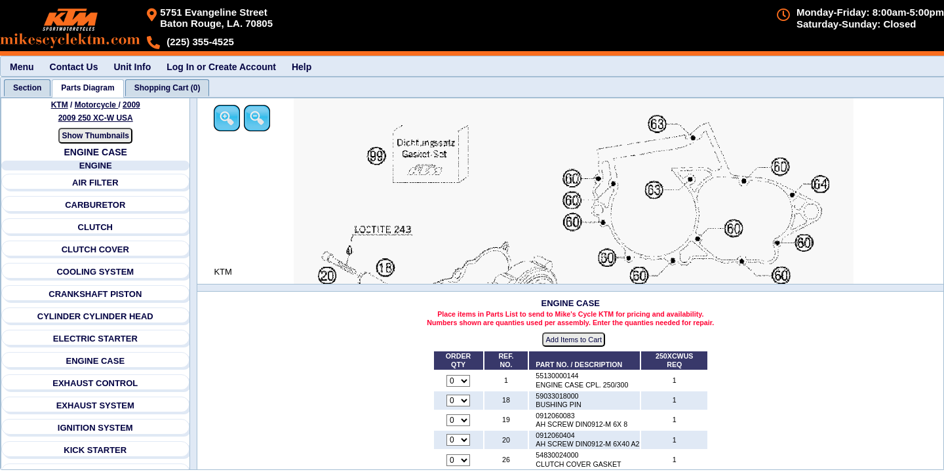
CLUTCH (95, 227)
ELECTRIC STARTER (95, 339)
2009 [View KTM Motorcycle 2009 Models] (131, 104)
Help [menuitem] (301, 67)
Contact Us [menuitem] (74, 67)
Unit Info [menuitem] (132, 67)
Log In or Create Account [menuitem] (221, 67)
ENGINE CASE (95, 361)
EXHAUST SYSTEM (95, 405)
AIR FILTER (95, 182)
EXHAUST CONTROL (95, 383)
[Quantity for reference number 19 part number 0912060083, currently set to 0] (459, 421)
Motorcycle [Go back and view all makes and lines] (97, 104)
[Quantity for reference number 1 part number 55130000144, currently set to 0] (459, 381)
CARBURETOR (95, 205)
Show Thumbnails (96, 135)
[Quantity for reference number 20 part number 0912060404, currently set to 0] (459, 440)
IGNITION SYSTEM (95, 428)
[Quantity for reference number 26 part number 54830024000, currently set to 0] (459, 460)
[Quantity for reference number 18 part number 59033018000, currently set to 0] (459, 400)
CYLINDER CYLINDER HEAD (95, 316)
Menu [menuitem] (22, 67)
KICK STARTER (95, 450)
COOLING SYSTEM (95, 272)
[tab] (27, 87)
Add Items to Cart (575, 340)
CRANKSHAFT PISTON (95, 294)
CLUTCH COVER (95, 249)
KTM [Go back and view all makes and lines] (59, 104)
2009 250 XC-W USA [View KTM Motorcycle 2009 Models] (95, 118)
